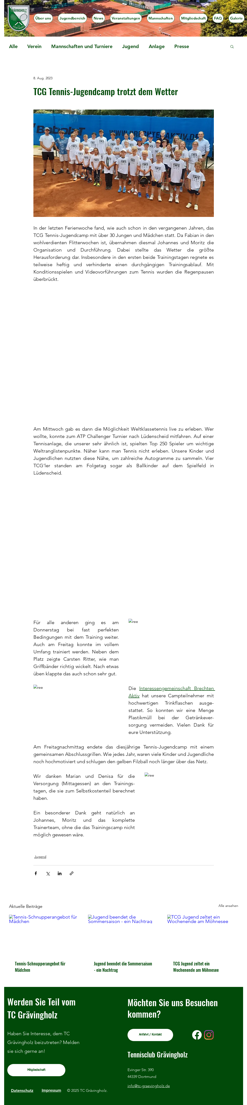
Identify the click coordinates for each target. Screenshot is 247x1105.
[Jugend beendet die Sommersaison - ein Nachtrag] (123, 935)
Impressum (51, 1090)
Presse (181, 46)
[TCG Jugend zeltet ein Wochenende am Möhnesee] (202, 934)
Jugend (130, 46)
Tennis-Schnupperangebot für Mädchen (40, 966)
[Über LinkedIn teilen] (59, 873)
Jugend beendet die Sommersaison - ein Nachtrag (123, 966)
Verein (34, 46)
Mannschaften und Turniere (81, 46)
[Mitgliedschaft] (36, 1070)
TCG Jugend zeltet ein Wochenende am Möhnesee (196, 966)
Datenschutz (22, 1090)
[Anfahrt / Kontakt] (150, 1035)
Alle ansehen (228, 905)
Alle (13, 46)
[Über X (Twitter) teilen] (47, 873)
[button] (72, 18)
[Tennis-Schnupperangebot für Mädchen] (44, 934)
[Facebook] (197, 1035)
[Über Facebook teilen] (35, 873)
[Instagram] (209, 1035)
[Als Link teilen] (71, 873)
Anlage (157, 46)
